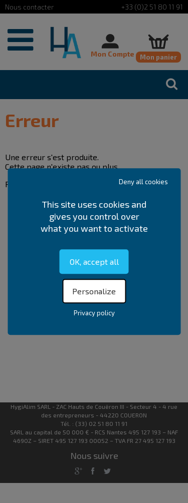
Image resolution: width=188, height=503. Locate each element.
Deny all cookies (143, 182)
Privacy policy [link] (94, 313)
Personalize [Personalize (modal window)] (94, 291)
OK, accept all (94, 261)
